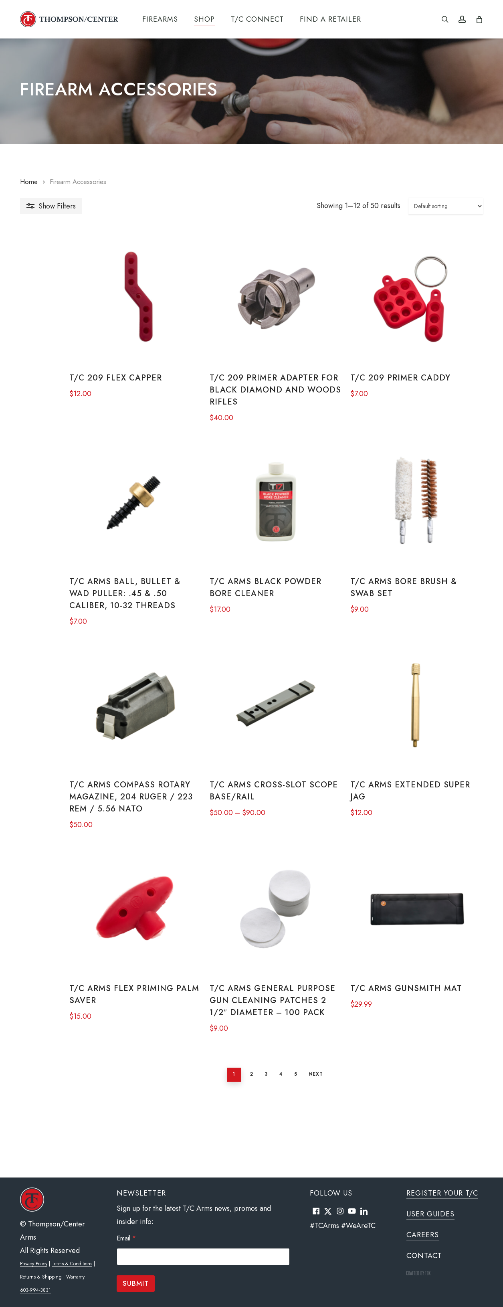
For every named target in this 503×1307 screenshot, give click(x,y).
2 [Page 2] (227, 1140)
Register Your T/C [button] (442, 1193)
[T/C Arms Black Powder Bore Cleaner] (251, 526)
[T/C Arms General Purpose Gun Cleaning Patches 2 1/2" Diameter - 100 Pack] (251, 966)
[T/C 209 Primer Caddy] (408, 306)
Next (291, 1140)
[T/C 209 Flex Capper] (94, 306)
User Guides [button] (430, 1214)
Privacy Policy (33, 1263)
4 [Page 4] (257, 1140)
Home (29, 181)
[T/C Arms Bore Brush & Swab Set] (408, 526)
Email (126, 1238)
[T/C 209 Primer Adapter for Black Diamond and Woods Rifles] (251, 306)
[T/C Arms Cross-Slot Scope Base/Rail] (251, 746)
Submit (136, 1283)
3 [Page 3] (241, 1140)
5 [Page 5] (271, 1140)
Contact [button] (424, 1255)
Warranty (75, 1277)
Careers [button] (422, 1235)
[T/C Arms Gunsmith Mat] (408, 966)
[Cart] (479, 19)
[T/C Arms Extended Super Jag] (408, 746)
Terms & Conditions (72, 1263)
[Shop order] (445, 206)
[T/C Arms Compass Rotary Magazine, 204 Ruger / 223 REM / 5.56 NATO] (94, 746)
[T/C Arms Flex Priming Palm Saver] (94, 966)
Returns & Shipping (41, 1277)
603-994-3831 (35, 1290)
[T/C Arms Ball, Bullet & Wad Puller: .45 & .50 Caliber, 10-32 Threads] (94, 526)
